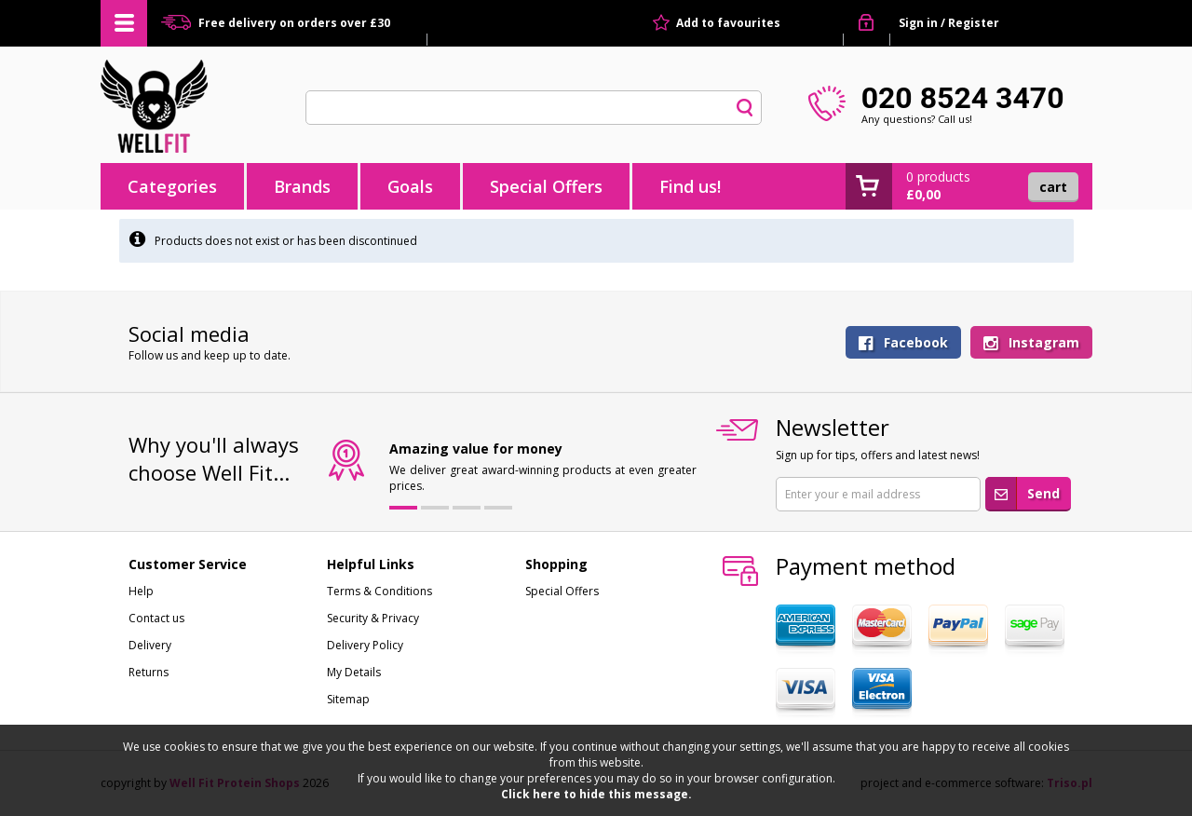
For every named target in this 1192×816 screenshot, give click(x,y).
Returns (149, 672)
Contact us (156, 618)
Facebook (916, 342)
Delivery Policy (365, 645)
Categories (172, 186)
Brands (302, 186)
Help (141, 591)
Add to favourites (728, 23)
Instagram (1044, 342)
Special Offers (546, 186)
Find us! (690, 186)
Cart (1053, 187)
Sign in (918, 23)
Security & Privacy (373, 618)
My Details (354, 672)
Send (1043, 493)
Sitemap (348, 699)
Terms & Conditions (379, 591)
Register (973, 23)
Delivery (150, 645)
